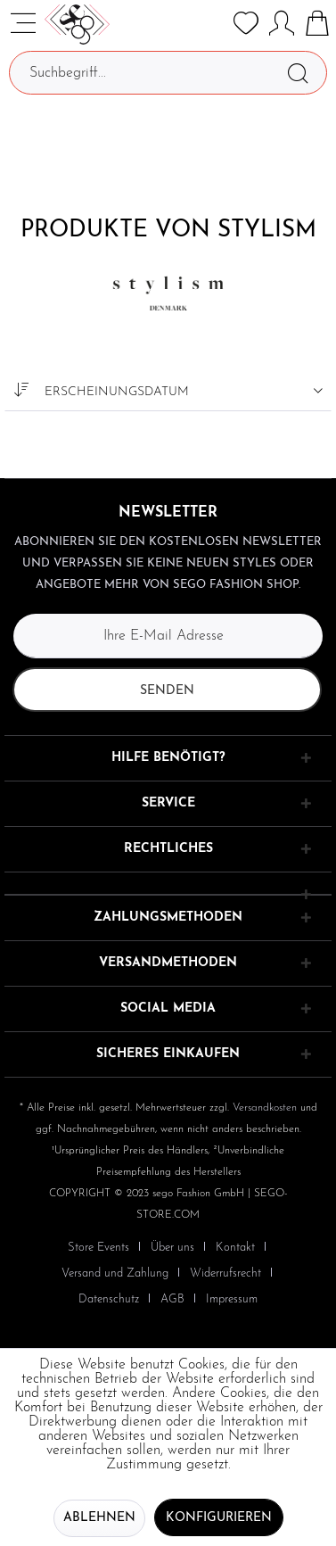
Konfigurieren (219, 1518)
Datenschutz (108, 1299)
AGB (172, 1299)
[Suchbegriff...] (168, 73)
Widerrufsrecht (225, 1273)
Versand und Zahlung (114, 1273)
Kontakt (235, 1247)
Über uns (172, 1247)
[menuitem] (105, 1248)
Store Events (98, 1247)
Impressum (232, 1299)
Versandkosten (265, 1108)
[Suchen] (297, 73)
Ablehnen (99, 1518)
